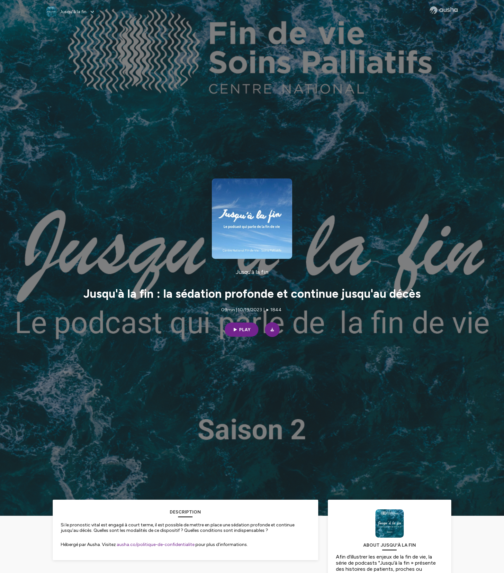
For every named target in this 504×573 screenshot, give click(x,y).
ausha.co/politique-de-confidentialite (155, 544)
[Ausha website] (444, 10)
